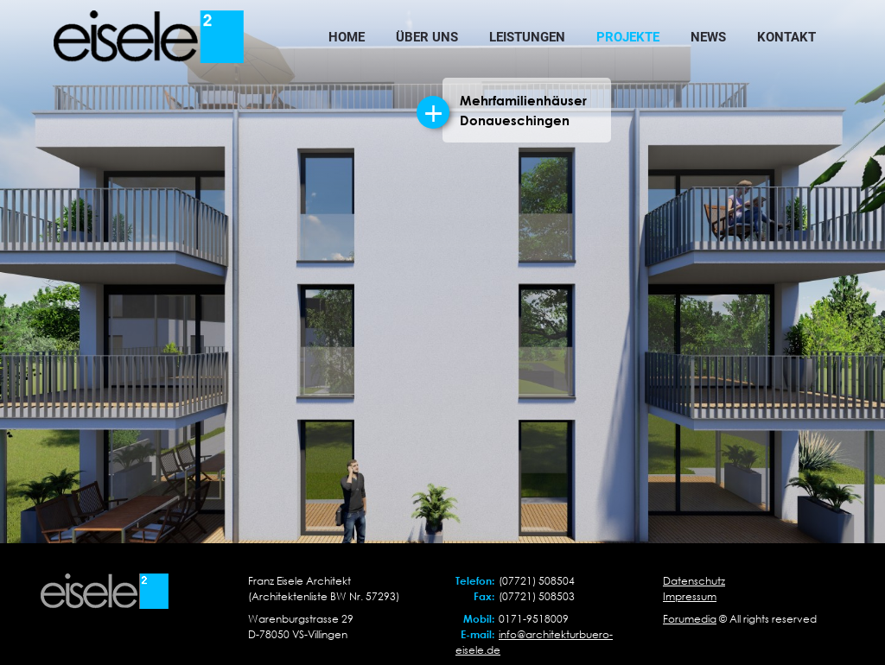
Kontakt (786, 37)
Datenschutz (694, 580)
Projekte (627, 37)
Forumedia (689, 618)
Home (346, 37)
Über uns (427, 37)
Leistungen (527, 37)
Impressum (689, 596)
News (708, 37)
